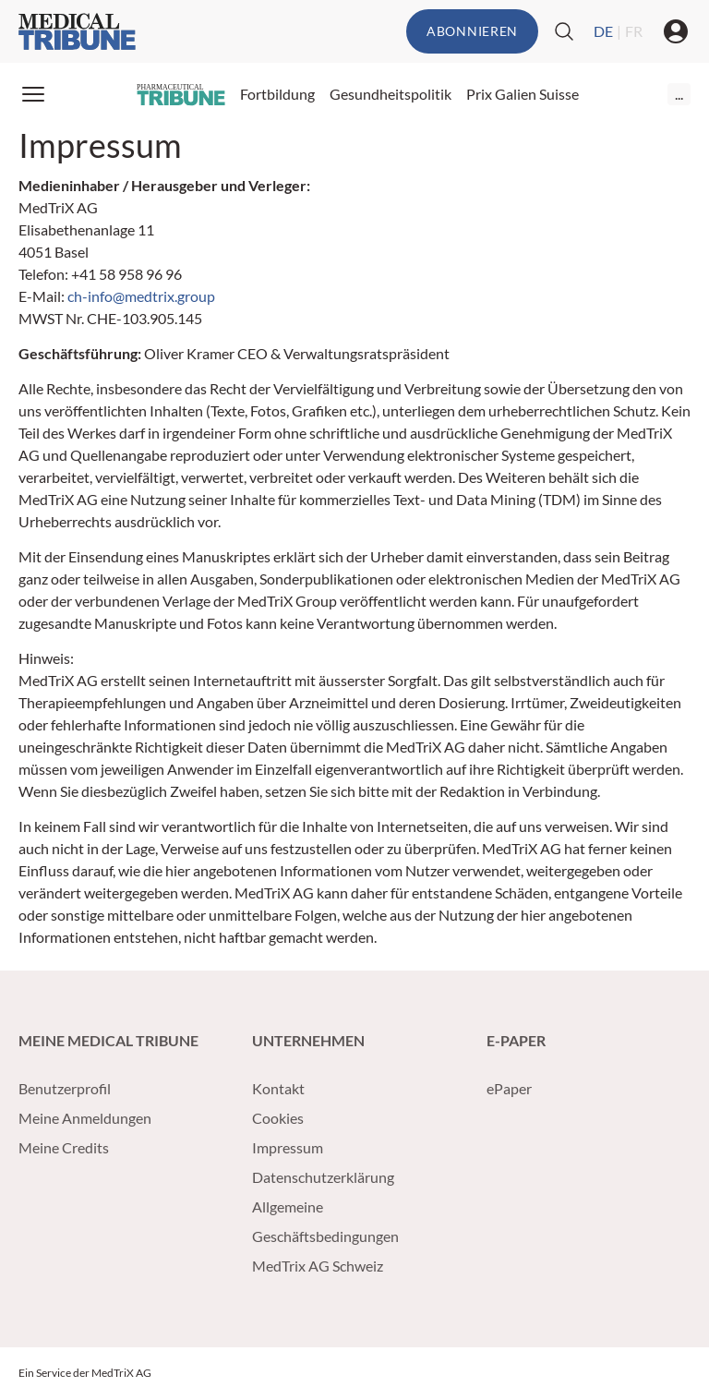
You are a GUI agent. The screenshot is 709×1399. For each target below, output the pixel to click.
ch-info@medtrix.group (141, 296)
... (679, 94)
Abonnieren (472, 31)
